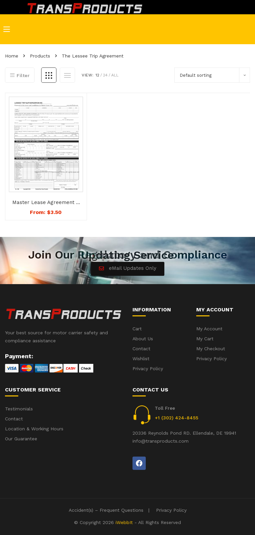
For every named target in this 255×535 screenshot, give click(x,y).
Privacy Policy (171, 510)
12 (97, 75)
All (115, 75)
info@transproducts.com (160, 441)
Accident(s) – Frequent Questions (106, 510)
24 (105, 75)
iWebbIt (124, 522)
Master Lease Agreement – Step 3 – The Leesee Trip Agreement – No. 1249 (45, 202)
